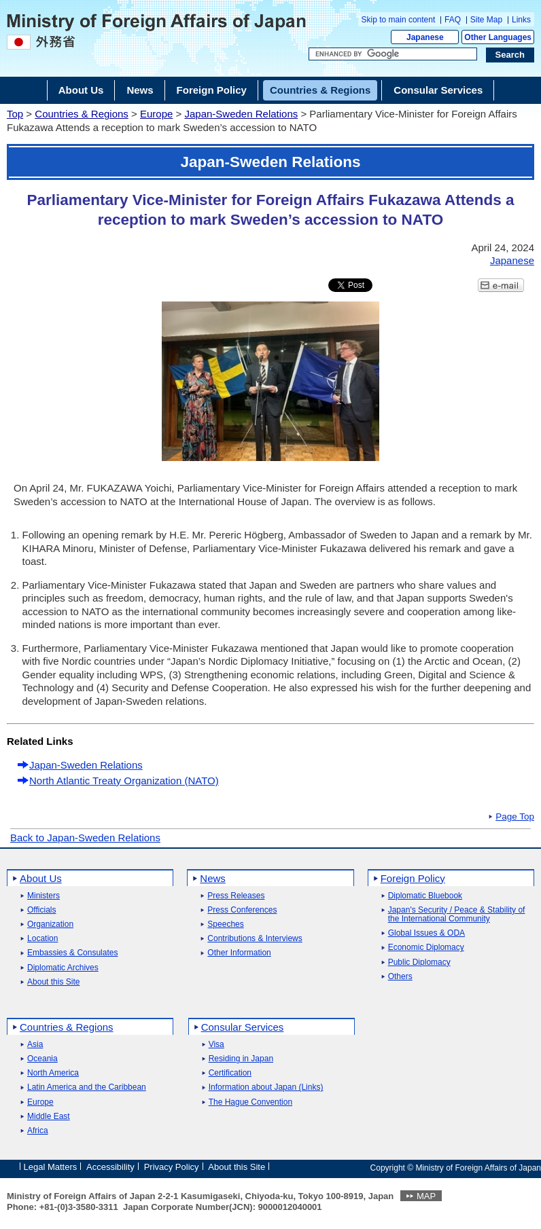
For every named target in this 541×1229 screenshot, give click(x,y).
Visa (216, 1044)
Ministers (43, 896)
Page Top (514, 817)
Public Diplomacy (419, 962)
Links (521, 19)
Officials (41, 910)
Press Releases (235, 896)
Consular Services (242, 1027)
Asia (35, 1044)
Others (400, 976)
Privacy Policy (171, 1167)
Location (42, 938)
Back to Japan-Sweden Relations (85, 837)
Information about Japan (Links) (266, 1087)
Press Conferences (242, 910)
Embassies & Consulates (72, 953)
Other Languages (497, 37)
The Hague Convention (250, 1102)
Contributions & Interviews (254, 938)
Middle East (48, 1116)
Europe (156, 114)
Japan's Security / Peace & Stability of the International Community (456, 914)
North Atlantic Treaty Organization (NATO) (124, 780)
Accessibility (110, 1167)
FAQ (452, 19)
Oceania (42, 1058)
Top (15, 114)
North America (53, 1073)
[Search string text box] (393, 54)
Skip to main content (399, 19)
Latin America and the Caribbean (86, 1087)
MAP (426, 1196)
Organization (50, 924)
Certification (230, 1073)
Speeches (225, 924)
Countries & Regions (81, 114)
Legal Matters (50, 1167)
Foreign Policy (413, 878)
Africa (37, 1130)
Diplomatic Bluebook (425, 896)
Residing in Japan (241, 1058)
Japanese (425, 37)
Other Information (238, 953)
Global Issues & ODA (426, 933)
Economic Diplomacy (426, 947)
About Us (41, 878)
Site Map (486, 19)
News (213, 878)
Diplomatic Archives (63, 968)
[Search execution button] (510, 55)
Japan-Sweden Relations (241, 114)
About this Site (53, 982)
